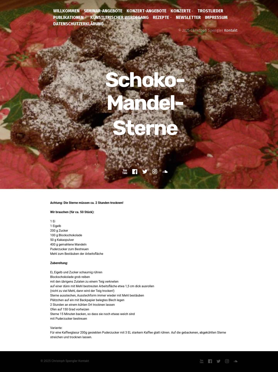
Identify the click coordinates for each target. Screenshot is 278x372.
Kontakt (230, 30)
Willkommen (66, 11)
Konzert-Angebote (146, 11)
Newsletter (188, 17)
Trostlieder (210, 11)
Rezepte (161, 17)
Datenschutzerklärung (78, 23)
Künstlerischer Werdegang (119, 17)
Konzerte (181, 11)
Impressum (216, 17)
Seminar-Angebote (103, 11)
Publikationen (68, 17)
